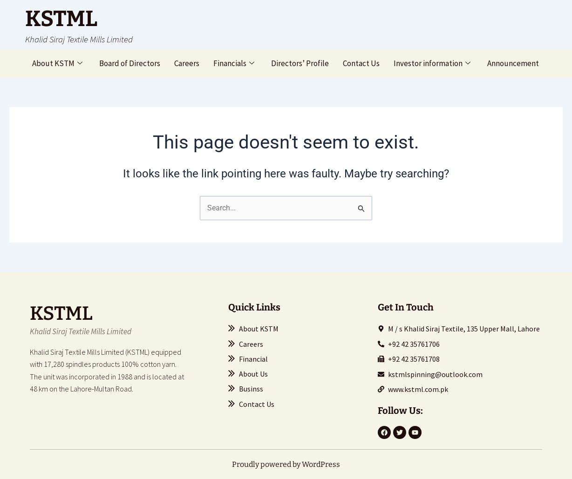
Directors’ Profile (300, 63)
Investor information (432, 63)
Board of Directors (129, 63)
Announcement (513, 63)
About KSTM (57, 63)
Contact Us (361, 63)
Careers (186, 63)
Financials (233, 63)
